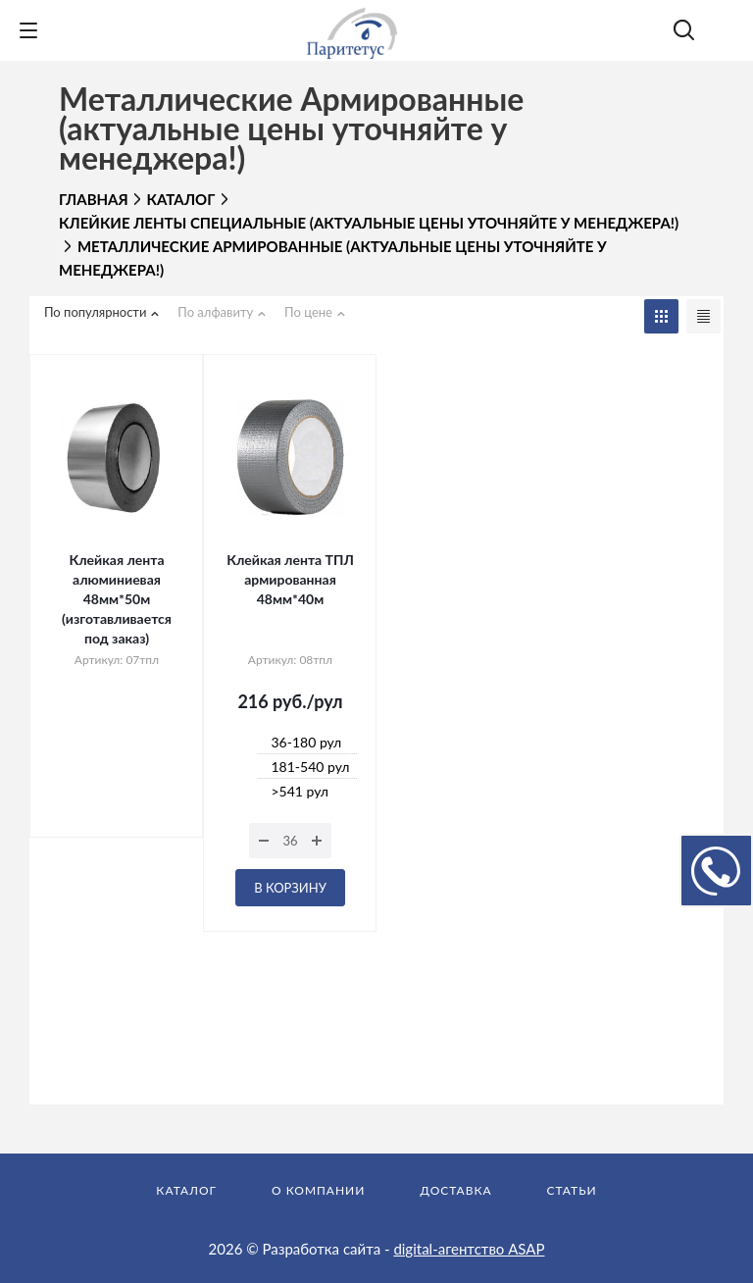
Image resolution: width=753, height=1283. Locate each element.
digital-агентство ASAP (468, 1248)
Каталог (186, 1190)
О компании (318, 1190)
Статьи (572, 1190)
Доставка (455, 1190)
